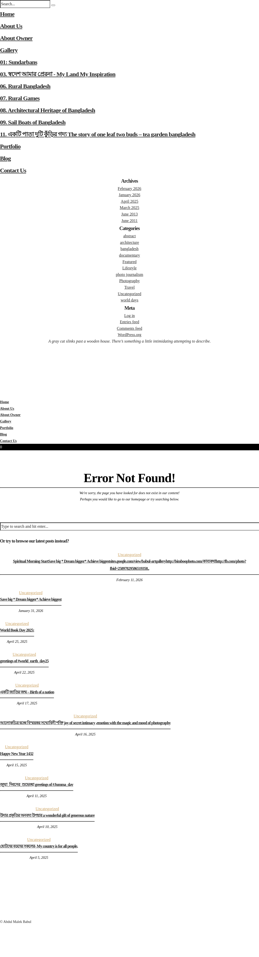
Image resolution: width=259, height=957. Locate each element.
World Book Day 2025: (17, 630)
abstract (129, 236)
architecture (129, 242)
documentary (129, 255)
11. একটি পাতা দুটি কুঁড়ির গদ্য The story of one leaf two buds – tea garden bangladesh (97, 134)
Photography (129, 281)
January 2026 (129, 195)
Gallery (9, 50)
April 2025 (129, 201)
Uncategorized (129, 294)
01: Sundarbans (18, 62)
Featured (129, 262)
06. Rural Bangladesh (25, 86)
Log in (129, 315)
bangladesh (129, 249)
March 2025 (129, 207)
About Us (11, 26)
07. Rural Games (20, 98)
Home (7, 14)
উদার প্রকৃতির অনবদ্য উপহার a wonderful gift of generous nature (47, 815)
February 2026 (129, 188)
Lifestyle (129, 268)
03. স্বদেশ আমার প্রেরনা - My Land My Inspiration (57, 74)
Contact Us (13, 170)
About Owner (16, 38)
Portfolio (10, 146)
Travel (129, 287)
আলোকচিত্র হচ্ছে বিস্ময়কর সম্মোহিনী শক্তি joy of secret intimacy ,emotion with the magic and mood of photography (85, 723)
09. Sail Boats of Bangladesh (33, 122)
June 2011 (129, 221)
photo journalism (129, 274)
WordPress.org (129, 335)
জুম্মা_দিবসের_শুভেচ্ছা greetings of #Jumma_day (36, 784)
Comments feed (129, 328)
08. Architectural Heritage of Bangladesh (47, 110)
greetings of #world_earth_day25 (24, 661)
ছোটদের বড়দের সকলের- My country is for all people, (39, 846)
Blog (5, 158)
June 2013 (129, 214)
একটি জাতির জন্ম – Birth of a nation (27, 692)
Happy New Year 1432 (16, 754)
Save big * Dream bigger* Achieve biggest (30, 599)
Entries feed (129, 322)
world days (130, 300)
